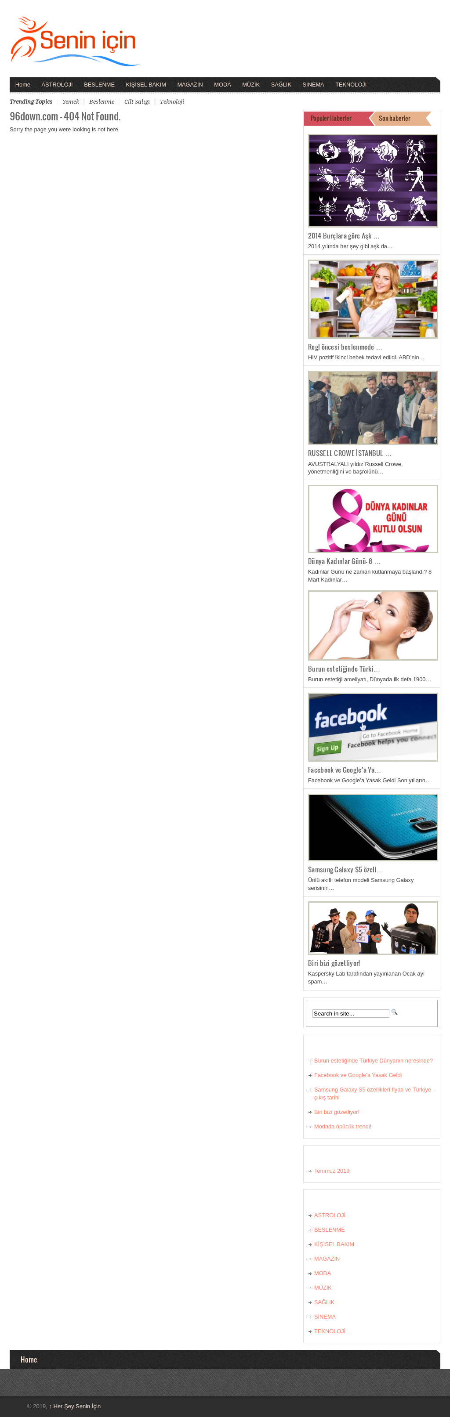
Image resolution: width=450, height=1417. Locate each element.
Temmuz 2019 (331, 1171)
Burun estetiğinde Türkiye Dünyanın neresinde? (373, 1060)
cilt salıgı (137, 101)
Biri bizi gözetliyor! (334, 963)
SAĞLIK (281, 84)
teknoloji (172, 101)
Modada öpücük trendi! (342, 1126)
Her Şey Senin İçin (75, 1406)
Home (22, 84)
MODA (222, 84)
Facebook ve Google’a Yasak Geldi (358, 1075)
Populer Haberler (331, 118)
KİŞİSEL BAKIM (146, 84)
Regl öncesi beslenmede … (345, 346)
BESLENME (99, 84)
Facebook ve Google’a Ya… (344, 769)
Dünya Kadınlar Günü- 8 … (344, 561)
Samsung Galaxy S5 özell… (346, 869)
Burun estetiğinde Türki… (344, 668)
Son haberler (394, 118)
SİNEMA (313, 84)
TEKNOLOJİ (351, 84)
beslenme (101, 101)
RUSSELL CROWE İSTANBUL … (350, 453)
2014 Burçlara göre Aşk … (344, 235)
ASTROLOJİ (57, 84)
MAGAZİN (190, 84)
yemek (70, 101)
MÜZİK (251, 84)
